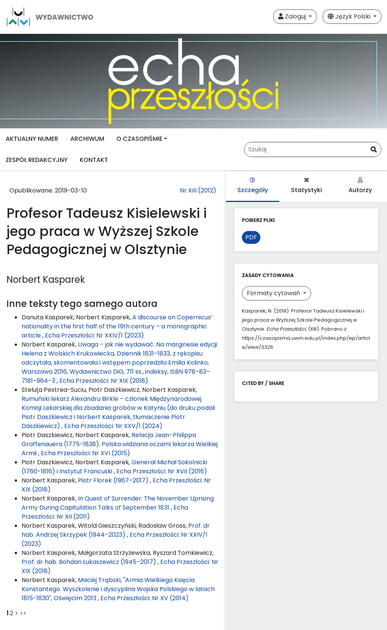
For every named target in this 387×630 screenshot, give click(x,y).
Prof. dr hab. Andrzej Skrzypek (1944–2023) (116, 530)
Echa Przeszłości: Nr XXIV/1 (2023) (94, 335)
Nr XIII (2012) (198, 190)
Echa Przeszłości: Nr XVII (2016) (161, 471)
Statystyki (306, 185)
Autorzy (360, 185)
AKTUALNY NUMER (32, 138)
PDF (251, 237)
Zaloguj (292, 16)
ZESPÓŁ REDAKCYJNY (37, 160)
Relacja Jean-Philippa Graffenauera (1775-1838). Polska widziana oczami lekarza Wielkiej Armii (120, 444)
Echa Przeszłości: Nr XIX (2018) (103, 380)
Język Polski (350, 16)
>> (23, 613)
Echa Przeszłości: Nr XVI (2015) (85, 453)
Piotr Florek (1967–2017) (114, 480)
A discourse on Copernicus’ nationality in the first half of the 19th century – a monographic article (117, 326)
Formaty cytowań (274, 293)
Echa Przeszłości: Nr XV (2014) (145, 598)
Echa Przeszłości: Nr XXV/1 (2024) (113, 426)
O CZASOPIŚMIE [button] (139, 138)
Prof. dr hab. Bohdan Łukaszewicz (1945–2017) (90, 562)
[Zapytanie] (313, 149)
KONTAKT (94, 160)
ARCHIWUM (87, 138)
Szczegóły (252, 185)
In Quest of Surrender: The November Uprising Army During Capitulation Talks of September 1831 (118, 503)
